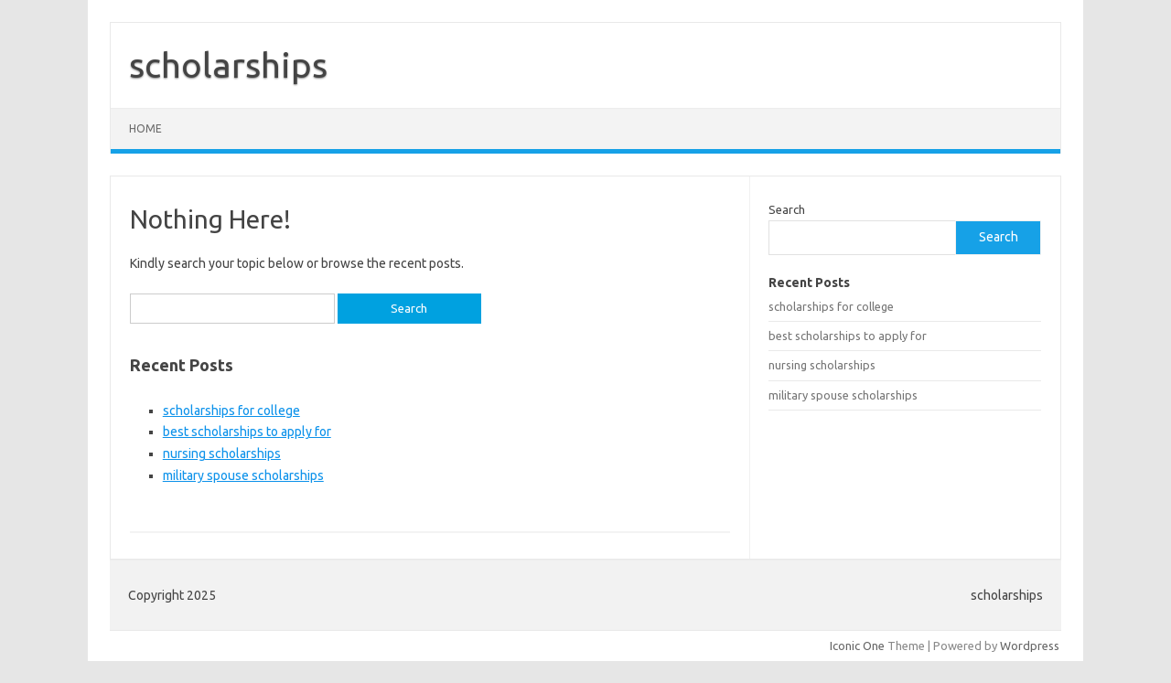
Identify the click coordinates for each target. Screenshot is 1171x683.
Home (145, 128)
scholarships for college (231, 410)
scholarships (228, 65)
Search (786, 209)
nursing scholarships (222, 453)
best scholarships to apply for (247, 431)
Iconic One (857, 645)
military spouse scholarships (243, 475)
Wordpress (1029, 645)
